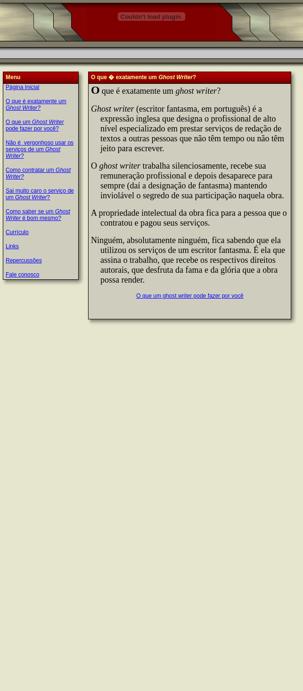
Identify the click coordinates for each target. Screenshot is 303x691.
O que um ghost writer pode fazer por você (189, 296)
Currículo (17, 232)
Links (12, 246)
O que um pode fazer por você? (35, 125)
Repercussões (24, 260)
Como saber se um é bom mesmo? (38, 214)
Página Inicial (22, 87)
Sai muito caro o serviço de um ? (40, 194)
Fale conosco (22, 274)
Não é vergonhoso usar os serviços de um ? (40, 149)
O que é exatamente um (36, 104)
